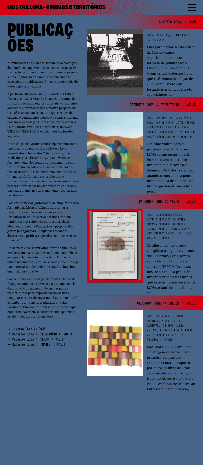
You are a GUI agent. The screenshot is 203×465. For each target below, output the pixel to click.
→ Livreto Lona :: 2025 (26, 328)
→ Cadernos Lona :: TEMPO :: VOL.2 (35, 339)
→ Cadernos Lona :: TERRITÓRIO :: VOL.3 (39, 334)
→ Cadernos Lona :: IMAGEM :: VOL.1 (36, 344)
